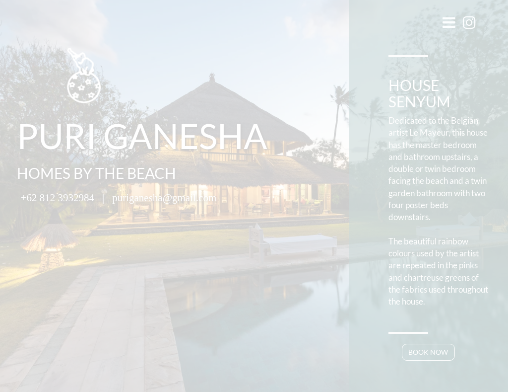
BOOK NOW (428, 352)
